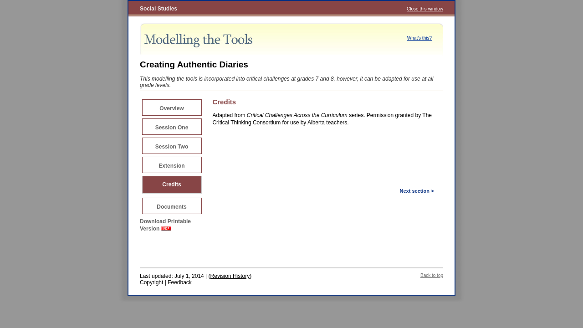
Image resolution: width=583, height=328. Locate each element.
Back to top (431, 275)
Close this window (425, 8)
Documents (171, 207)
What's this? (419, 38)
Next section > (417, 191)
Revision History (230, 276)
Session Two (171, 147)
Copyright (151, 282)
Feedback (180, 282)
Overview (171, 108)
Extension (171, 166)
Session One (172, 127)
